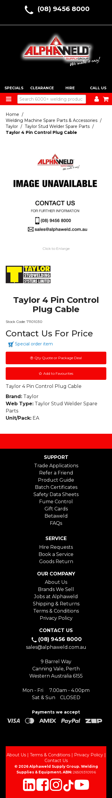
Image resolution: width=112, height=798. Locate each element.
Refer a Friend (56, 473)
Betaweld (56, 516)
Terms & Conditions (56, 611)
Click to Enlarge (56, 248)
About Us (56, 582)
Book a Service (56, 554)
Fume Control (56, 501)
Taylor (12, 126)
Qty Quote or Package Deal (58, 358)
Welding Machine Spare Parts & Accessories (51, 120)
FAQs (56, 523)
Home (12, 114)
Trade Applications (56, 465)
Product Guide (56, 480)
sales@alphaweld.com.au (56, 647)
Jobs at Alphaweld (56, 596)
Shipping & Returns (56, 604)
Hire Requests (56, 547)
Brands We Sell (56, 589)
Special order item (34, 344)
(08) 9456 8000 (63, 9)
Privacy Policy (56, 618)
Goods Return (56, 561)
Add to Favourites (58, 373)
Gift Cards (56, 509)
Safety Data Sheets (56, 494)
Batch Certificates (56, 487)
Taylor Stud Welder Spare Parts (57, 126)
